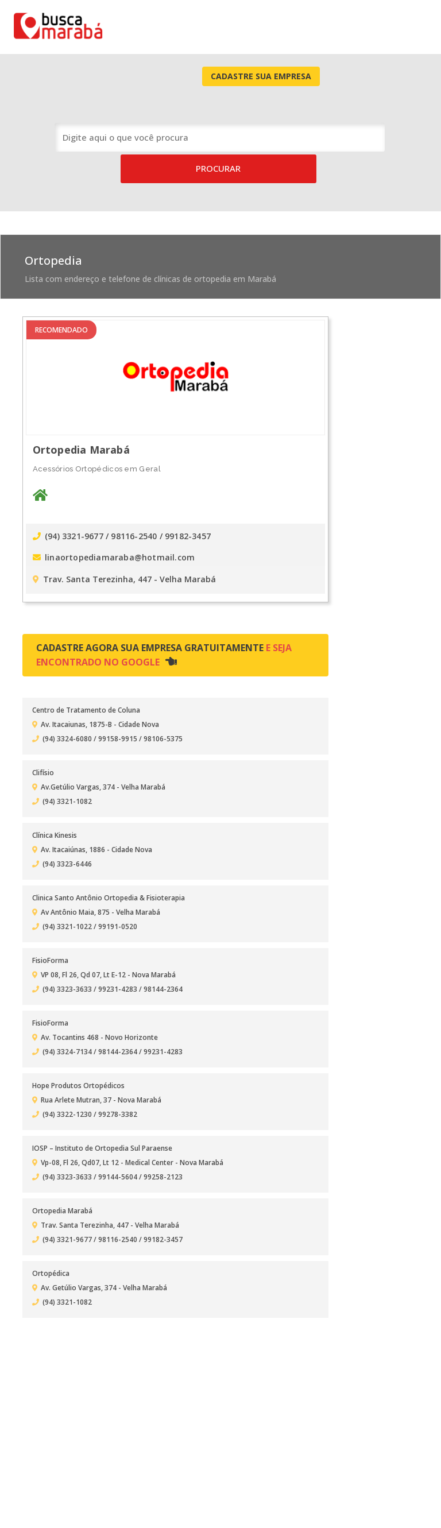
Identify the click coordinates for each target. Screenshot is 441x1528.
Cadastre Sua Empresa (368, 25)
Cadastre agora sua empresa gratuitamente (150, 577)
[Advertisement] (344, 401)
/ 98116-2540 (134, 462)
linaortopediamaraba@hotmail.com (115, 481)
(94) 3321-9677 (70, 462)
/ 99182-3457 (186, 462)
